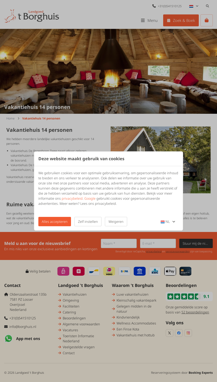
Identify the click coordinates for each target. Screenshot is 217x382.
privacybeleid (72, 198)
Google (90, 198)
